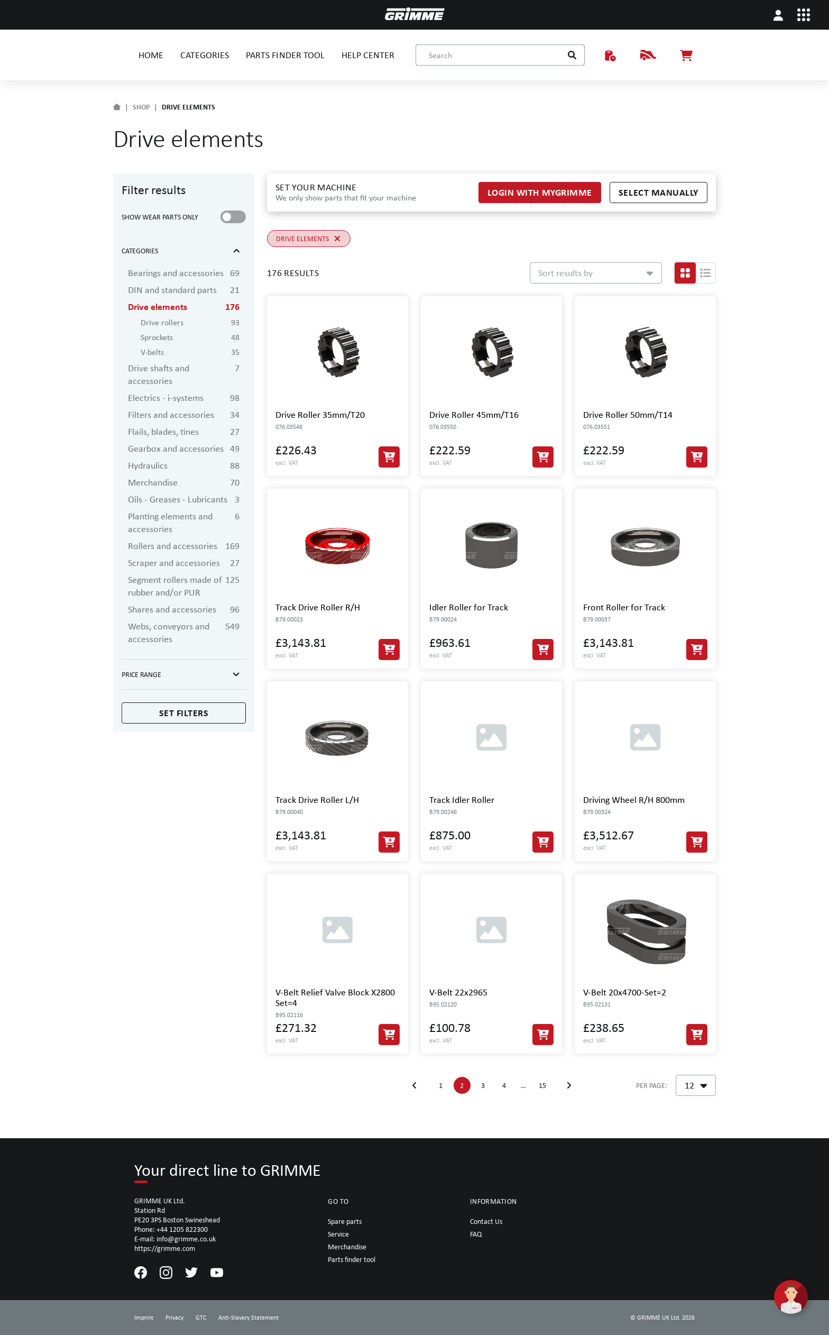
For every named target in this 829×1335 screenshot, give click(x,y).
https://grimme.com (164, 1248)
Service (338, 1234)
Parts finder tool (351, 1259)
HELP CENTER (368, 55)
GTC (201, 1317)
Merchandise (347, 1246)
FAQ (476, 1234)
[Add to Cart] (389, 457)
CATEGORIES (204, 55)
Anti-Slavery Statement (248, 1317)
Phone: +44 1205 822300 (171, 1229)
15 (542, 1085)
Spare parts (345, 1221)
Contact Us (486, 1221)
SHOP (141, 107)
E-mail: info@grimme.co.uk (175, 1238)
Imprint (143, 1317)
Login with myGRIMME (539, 192)
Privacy (174, 1317)
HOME (151, 55)
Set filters (184, 713)
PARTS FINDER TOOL (285, 55)
